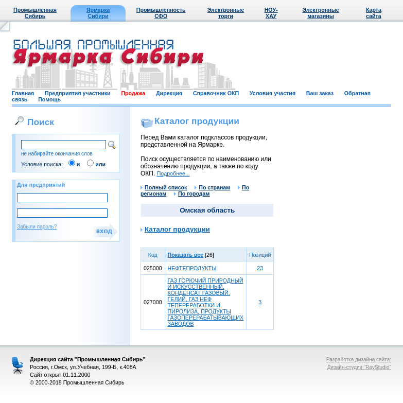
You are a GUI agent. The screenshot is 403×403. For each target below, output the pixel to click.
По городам (191, 193)
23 (260, 268)
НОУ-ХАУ (271, 13)
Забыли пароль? (37, 227)
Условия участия (272, 93)
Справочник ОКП (216, 93)
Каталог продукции (177, 229)
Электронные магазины (320, 13)
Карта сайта (373, 13)
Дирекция (169, 93)
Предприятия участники (78, 93)
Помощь (49, 99)
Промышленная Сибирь (35, 13)
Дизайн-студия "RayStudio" (359, 367)
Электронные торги (225, 13)
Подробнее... (173, 173)
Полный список (164, 187)
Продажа (133, 93)
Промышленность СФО (161, 13)
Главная (23, 93)
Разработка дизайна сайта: (358, 359)
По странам (212, 187)
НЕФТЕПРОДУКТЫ (192, 268)
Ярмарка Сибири (98, 13)
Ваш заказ (320, 93)
